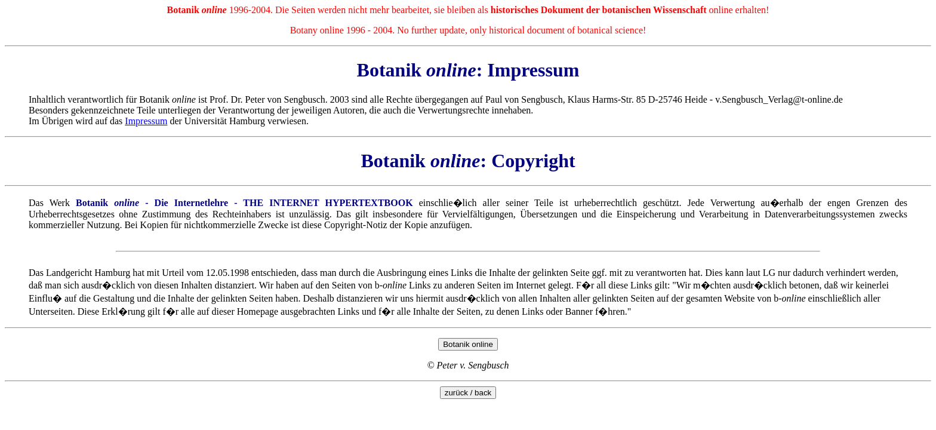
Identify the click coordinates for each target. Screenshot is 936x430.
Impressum (146, 121)
